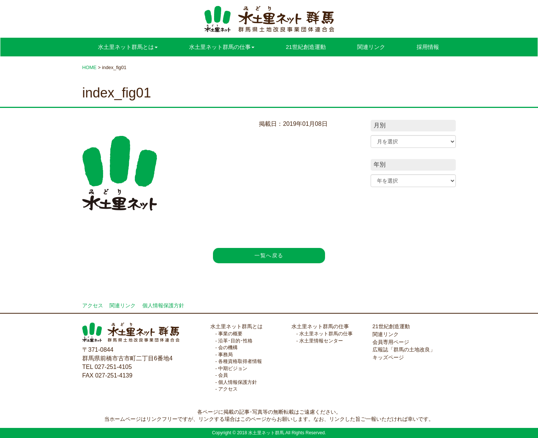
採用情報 (428, 47)
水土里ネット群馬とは (236, 326)
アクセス (92, 305)
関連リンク (371, 47)
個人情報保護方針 (163, 305)
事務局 (225, 354)
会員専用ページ (390, 342)
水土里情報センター (321, 341)
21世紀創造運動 (306, 47)
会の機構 (228, 347)
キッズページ (388, 357)
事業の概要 (230, 333)
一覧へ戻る (268, 255)
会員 (223, 375)
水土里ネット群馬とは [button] (128, 47)
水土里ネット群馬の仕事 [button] (221, 47)
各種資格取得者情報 (240, 361)
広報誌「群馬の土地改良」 (403, 349)
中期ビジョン (232, 368)
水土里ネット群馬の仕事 (320, 326)
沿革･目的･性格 (235, 341)
